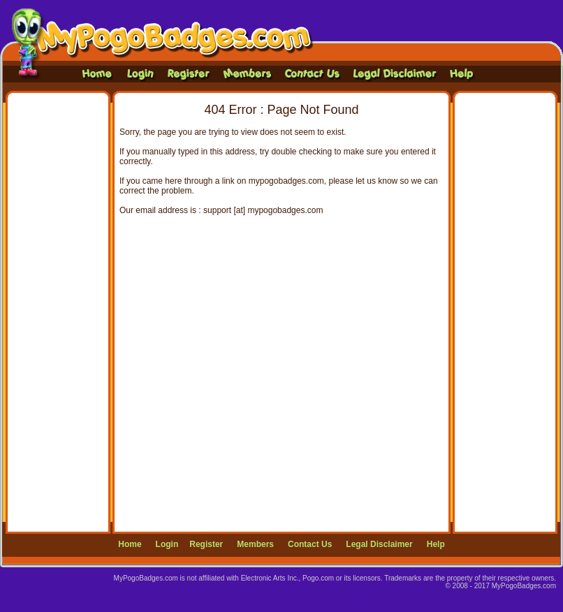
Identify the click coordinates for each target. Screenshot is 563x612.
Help (436, 544)
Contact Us (310, 544)
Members (255, 544)
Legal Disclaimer (379, 544)
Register (206, 544)
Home (129, 544)
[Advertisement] (59, 312)
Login (167, 544)
